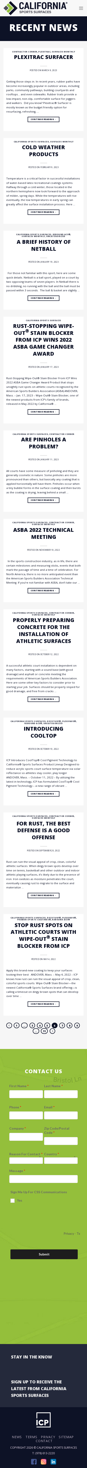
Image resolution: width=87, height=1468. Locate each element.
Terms (31, 1437)
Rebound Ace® (62, 234)
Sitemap (66, 1437)
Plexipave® (69, 721)
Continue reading (43, 119)
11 (44, 1031)
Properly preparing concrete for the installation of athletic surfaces (43, 630)
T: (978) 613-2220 (43, 1453)
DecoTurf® (54, 721)
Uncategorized (55, 236)
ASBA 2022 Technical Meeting (43, 533)
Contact (44, 1441)
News (17, 1437)
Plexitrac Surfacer (43, 57)
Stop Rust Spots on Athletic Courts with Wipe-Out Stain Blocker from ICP (43, 935)
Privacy (48, 1437)
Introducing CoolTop (43, 732)
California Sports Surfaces (31, 141)
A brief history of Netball (44, 245)
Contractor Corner (24, 51)
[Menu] (81, 8)
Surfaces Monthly (63, 51)
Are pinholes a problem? (43, 443)
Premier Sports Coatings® (34, 919)
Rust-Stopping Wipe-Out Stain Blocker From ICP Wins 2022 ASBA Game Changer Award (43, 340)
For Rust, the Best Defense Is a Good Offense (43, 830)
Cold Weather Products (43, 150)
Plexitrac (44, 51)
